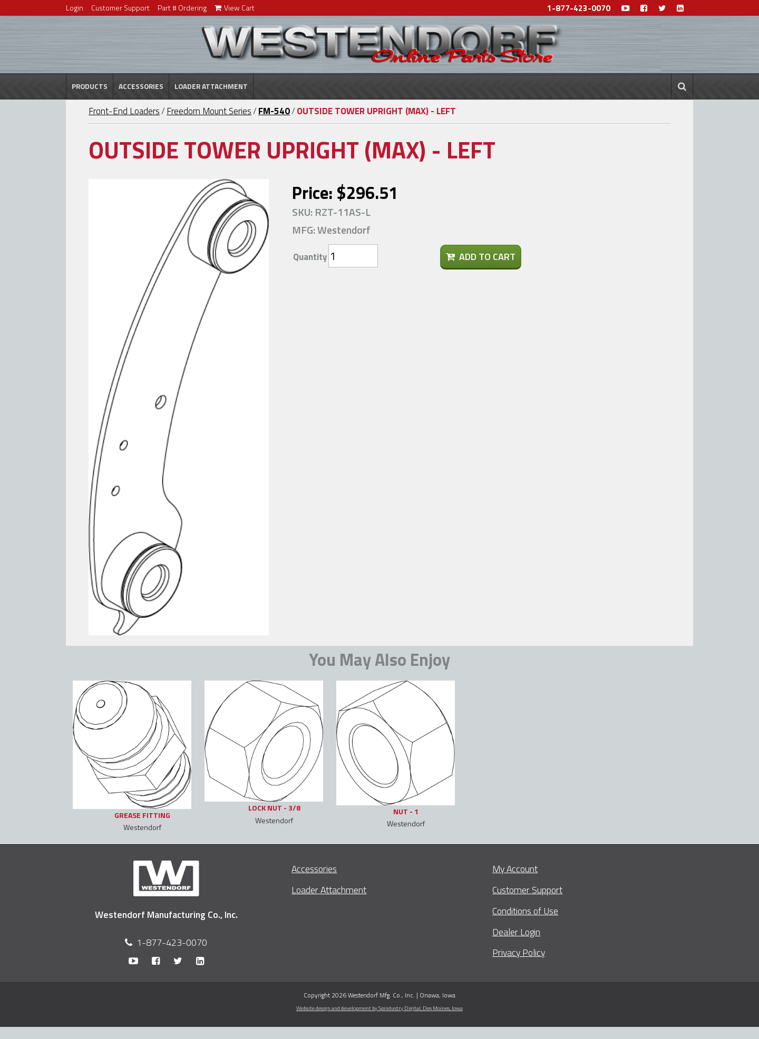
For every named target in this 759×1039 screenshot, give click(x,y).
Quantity (310, 257)
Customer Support (120, 7)
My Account (515, 869)
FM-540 (274, 111)
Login (74, 7)
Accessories (141, 86)
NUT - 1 (406, 811)
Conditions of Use (525, 911)
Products (90, 86)
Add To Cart (480, 256)
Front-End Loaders (124, 111)
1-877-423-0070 (578, 8)
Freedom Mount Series (209, 111)
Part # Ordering (182, 7)
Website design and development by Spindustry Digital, (379, 1008)
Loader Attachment (211, 86)
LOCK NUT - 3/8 (274, 807)
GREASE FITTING (142, 815)
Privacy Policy (518, 952)
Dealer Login (516, 932)
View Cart (235, 7)
